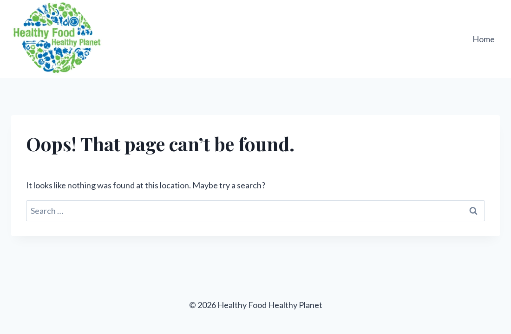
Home (483, 39)
